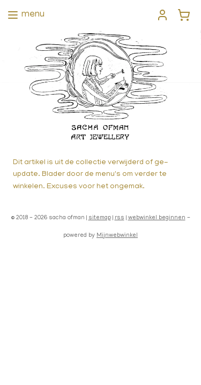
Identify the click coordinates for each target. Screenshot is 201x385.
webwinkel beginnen (156, 218)
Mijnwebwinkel (117, 236)
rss (119, 218)
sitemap (99, 218)
